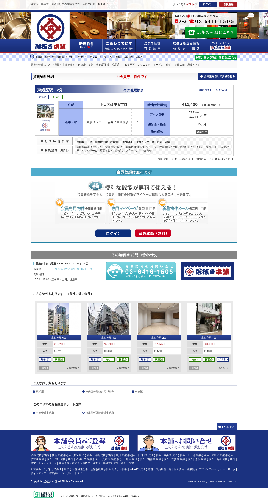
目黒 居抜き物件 (104, 455)
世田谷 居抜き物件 (198, 455)
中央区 (139, 391)
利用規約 (192, 469)
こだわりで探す (119, 45)
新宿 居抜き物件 (61, 455)
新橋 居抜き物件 (226, 459)
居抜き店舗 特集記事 (76, 469)
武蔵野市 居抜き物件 (88, 459)
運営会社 (54, 473)
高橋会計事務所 (45, 412)
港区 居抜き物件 (82, 455)
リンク (231, 469)
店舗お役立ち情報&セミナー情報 (186, 45)
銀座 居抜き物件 (135, 459)
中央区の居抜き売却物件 (100, 391)
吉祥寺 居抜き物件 (158, 459)
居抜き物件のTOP (41, 64)
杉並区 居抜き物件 (41, 459)
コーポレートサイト (73, 473)
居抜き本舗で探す (64, 64)
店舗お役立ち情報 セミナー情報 (108, 469)
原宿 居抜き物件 (204, 459)
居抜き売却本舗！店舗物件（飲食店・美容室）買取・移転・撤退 (96, 463)
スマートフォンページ (43, 463)
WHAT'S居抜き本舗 (220, 45)
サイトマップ (38, 473)
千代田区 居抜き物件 (149, 455)
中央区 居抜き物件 (174, 455)
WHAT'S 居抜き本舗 (141, 469)
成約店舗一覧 (163, 469)
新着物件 (36, 469)
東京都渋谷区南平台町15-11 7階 (73, 268)
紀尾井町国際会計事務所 (100, 412)
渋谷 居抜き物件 (40, 455)
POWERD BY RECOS (195, 482)
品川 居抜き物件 (125, 455)
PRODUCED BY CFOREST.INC (223, 482)
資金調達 (179, 469)
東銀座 (40, 391)
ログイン (208, 4)
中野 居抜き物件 (64, 459)
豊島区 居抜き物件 (222, 455)
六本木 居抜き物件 (113, 459)
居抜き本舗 (50, 481)
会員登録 (228, 4)
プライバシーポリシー (212, 469)
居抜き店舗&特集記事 (152, 45)
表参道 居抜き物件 (182, 459)
